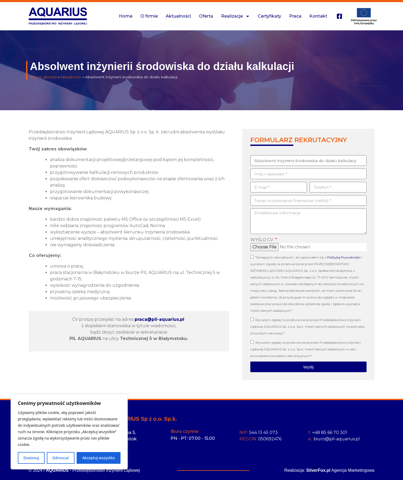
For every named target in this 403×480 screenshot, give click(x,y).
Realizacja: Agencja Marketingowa (329, 470)
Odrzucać (60, 457)
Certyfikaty (269, 16)
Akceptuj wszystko (98, 457)
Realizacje (235, 16)
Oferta (206, 16)
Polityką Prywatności (343, 257)
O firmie (149, 16)
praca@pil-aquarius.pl (159, 319)
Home (125, 16)
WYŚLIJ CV (262, 239)
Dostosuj (31, 457)
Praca (295, 16)
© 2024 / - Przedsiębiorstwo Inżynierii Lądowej (84, 470)
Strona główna (43, 77)
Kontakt (318, 16)
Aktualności (178, 16)
